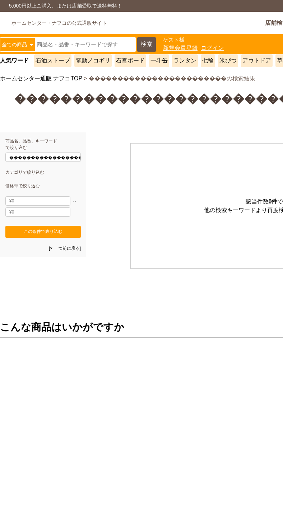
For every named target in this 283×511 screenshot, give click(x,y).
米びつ (228, 60)
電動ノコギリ (93, 60)
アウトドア (256, 60)
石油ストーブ (53, 60)
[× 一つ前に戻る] (65, 248)
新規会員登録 (180, 48)
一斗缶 (159, 60)
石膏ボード (130, 60)
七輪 (208, 60)
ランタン (184, 60)
